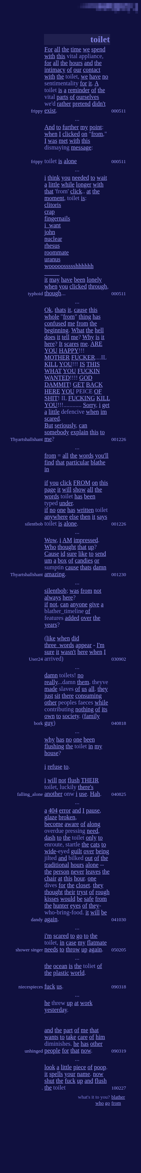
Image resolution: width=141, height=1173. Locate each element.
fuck (49, 986)
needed (80, 177)
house (51, 753)
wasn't (68, 652)
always (52, 597)
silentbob (34, 524)
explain (79, 432)
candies (84, 560)
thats (60, 310)
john (49, 232)
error (65, 810)
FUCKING (81, 398)
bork (38, 723)
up (91, 547)
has (96, 316)
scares (71, 344)
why (49, 739)
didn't (99, 103)
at (88, 191)
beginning (56, 330)
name (83, 1074)
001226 (118, 439)
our (77, 69)
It (61, 344)
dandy (37, 919)
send (100, 553)
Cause (51, 553)
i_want (52, 225)
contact (91, 69)
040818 (118, 723)
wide (50, 851)
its (104, 709)
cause (81, 310)
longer (83, 184)
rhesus (52, 245)
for (48, 63)
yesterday (55, 1010)
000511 (118, 111)
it (90, 83)
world (77, 973)
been (79, 279)
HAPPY (69, 350)
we (86, 49)
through (97, 286)
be (79, 899)
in (46, 469)
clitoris (52, 205)
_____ (51, 273)
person (61, 871)
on (84, 134)
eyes (75, 905)
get (106, 405)
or (96, 560)
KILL (51, 364)
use (83, 794)
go (79, 936)
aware (72, 824)
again (51, 919)
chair (50, 878)
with (49, 56)
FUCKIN (88, 371)
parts (62, 97)
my (84, 127)
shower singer (29, 950)
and (88, 63)
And (49, 127)
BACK (94, 384)
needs (51, 949)
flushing (54, 746)
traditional (56, 865)
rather (64, 103)
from (97, 134)
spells (56, 1074)
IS (82, 364)
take (71, 1037)
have (95, 76)
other (50, 702)
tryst (82, 892)
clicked (71, 134)
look (49, 1067)
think (53, 177)
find (49, 462)
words (86, 455)
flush (74, 780)
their (69, 892)
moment (54, 198)
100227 (118, 1088)
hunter (61, 905)
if (46, 482)
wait (102, 177)
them (83, 682)
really (51, 682)
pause (93, 810)
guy (48, 723)
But (48, 425)
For (48, 49)
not (97, 590)
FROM (81, 482)
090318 (118, 987)
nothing (84, 709)
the (65, 49)
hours (76, 63)
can (83, 425)
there (68, 695)
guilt (76, 851)
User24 (36, 659)
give (94, 604)
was (52, 140)
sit (57, 695)
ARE (96, 344)
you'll (102, 455)
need (92, 831)
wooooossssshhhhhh (69, 266)
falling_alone (30, 794)
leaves (93, 871)
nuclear (53, 239)
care (82, 1037)
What (78, 330)
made (51, 689)
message (81, 147)
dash (49, 837)
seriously (65, 425)
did (75, 638)
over (86, 618)
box (62, 560)
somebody (56, 432)
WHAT (53, 371)
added (72, 618)
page (50, 489)
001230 (118, 574)
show (79, 489)
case (71, 942)
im (103, 411)
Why (88, 337)
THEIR (90, 780)
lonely (94, 279)
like (82, 553)
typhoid (35, 293)
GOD (85, 378)
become (53, 824)
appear (84, 645)
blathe (98, 462)
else (74, 516)
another (53, 794)
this (60, 56)
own (49, 716)
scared (52, 418)
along (93, 824)
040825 (118, 794)
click (76, 191)
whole (51, 316)
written (85, 510)
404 (53, 810)
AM (67, 540)
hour (79, 878)
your (69, 1074)
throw (73, 949)
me (71, 323)
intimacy (54, 69)
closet (83, 885)
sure (72, 553)
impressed (86, 540)
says (102, 516)
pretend (82, 103)
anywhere (56, 516)
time (76, 49)
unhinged (34, 1051)
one (61, 510)
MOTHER (57, 357)
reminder (79, 90)
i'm (48, 936)
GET (79, 384)
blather (118, 1097)
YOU (51, 350)
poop (100, 1067)
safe (89, 899)
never (77, 871)
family (92, 716)
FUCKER (83, 357)
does (49, 337)
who (100, 1103)
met (63, 140)
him (100, 1037)
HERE (52, 391)
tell (65, 337)
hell (99, 330)
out (88, 858)
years (50, 624)
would (67, 899)
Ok (48, 310)
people (52, 1050)
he (47, 1003)
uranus (52, 259)
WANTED (57, 378)
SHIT (51, 398)
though (52, 293)
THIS (93, 364)
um (48, 560)
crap (49, 211)
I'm (101, 645)
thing (85, 316)
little (54, 184)
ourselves (87, 97)
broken (67, 817)
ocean (60, 966)
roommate (56, 252)
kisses (51, 899)
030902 (118, 659)
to (58, 127)
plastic (61, 973)
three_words (59, 645)
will (66, 489)
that (48, 191)
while (67, 184)
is (60, 90)
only (91, 837)
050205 (118, 950)
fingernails (57, 218)
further (70, 127)
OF (98, 391)
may (54, 279)
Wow (50, 540)
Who (50, 547)
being (102, 851)
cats (95, 844)
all (57, 49)
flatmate (96, 942)
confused (55, 323)
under (66, 503)
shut (49, 1080)
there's (85, 787)
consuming (88, 695)
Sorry (89, 405)
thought (67, 547)
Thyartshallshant (26, 439)
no (105, 76)
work (86, 1003)
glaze (50, 817)
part (68, 1030)
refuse (54, 766)
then (85, 516)
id (63, 553)
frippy (37, 111)
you (65, 177)
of (69, 69)
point (95, 127)
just (48, 695)
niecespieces (30, 987)
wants (51, 1037)
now (86, 1050)
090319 (118, 1051)
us (84, 689)
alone (70, 161)
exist (50, 110)
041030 (118, 919)
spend (98, 49)
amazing (54, 574)
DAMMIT (57, 384)
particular (77, 462)
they (102, 689)
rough (102, 892)
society (70, 716)
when (51, 134)
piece (79, 1067)
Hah (95, 794)
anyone (78, 604)
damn (99, 567)
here (49, 344)
